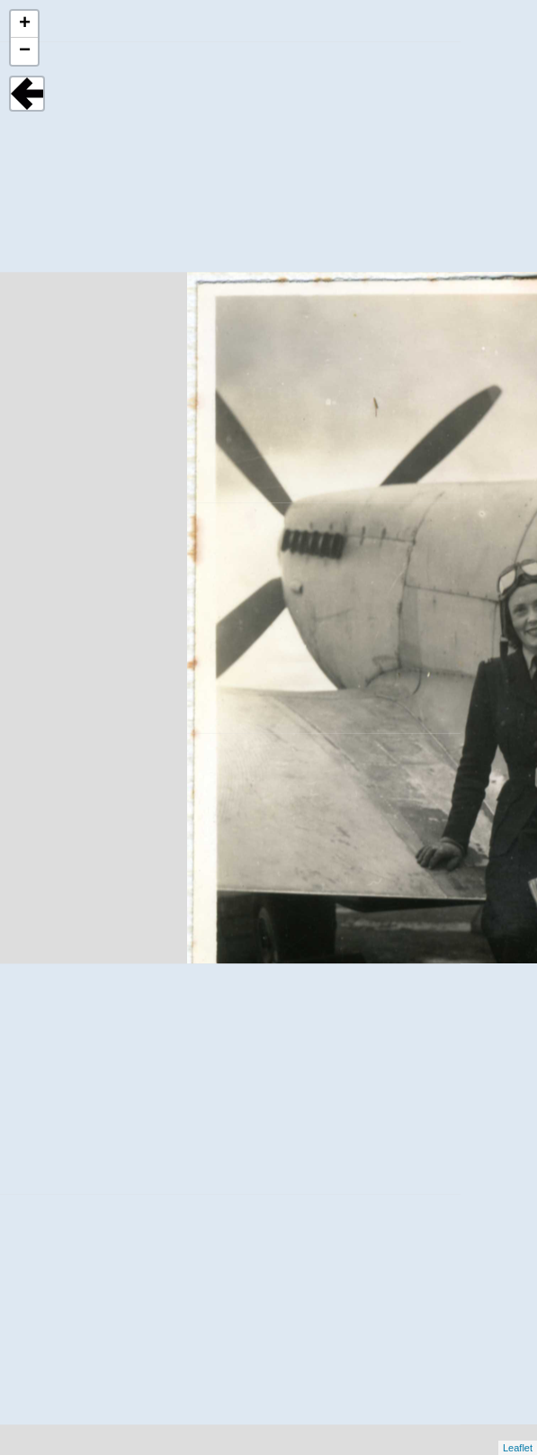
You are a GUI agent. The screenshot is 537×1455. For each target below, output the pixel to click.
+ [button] (25, 24)
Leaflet (518, 1447)
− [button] (25, 51)
